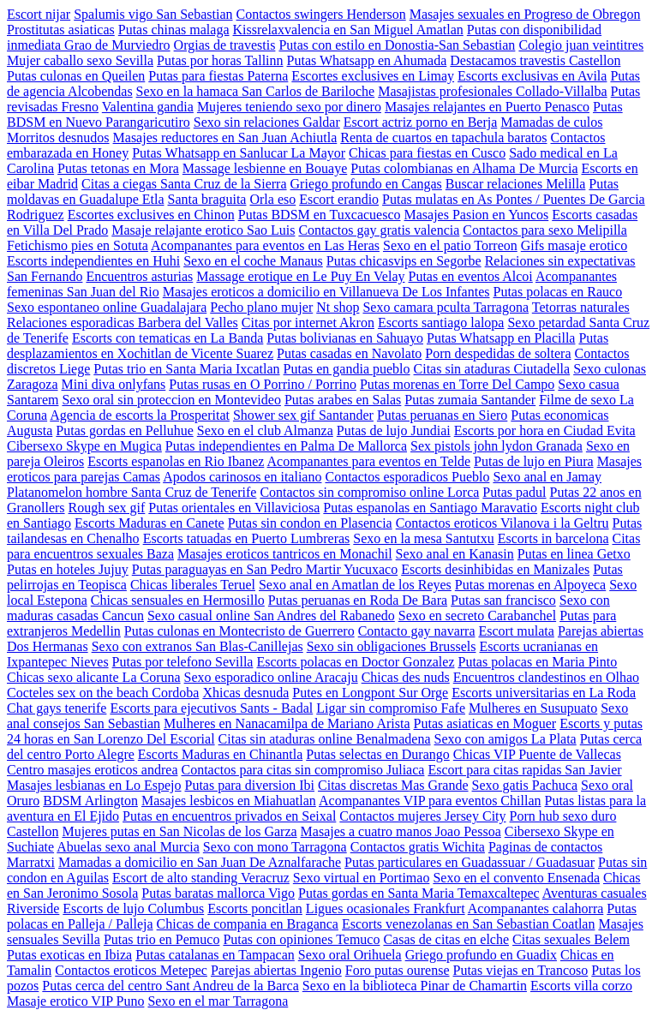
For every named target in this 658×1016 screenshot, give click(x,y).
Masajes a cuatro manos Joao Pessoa (401, 831)
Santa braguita (207, 199)
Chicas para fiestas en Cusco (427, 153)
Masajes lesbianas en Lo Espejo (94, 785)
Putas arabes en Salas (342, 399)
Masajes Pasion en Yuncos (476, 214)
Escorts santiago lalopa (441, 322)
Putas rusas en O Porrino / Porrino (262, 384)
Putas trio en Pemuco (162, 939)
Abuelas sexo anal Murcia (128, 847)
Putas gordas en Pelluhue (124, 430)
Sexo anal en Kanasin (455, 554)
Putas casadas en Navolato (349, 353)
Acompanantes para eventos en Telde (368, 461)
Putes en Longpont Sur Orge (370, 692)
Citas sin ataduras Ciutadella (492, 369)
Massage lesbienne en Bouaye (264, 168)
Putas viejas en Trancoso (521, 970)
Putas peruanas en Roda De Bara (357, 600)
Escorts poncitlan (254, 908)
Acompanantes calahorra (536, 908)
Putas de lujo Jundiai (394, 430)
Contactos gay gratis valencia (378, 230)
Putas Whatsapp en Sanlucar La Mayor (238, 153)
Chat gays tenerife (56, 708)
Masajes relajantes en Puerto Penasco (487, 106)
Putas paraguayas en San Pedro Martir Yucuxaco (265, 569)
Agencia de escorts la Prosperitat (140, 415)
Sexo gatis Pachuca (525, 785)
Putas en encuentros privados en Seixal (229, 816)
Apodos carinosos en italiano (242, 476)
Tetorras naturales (581, 307)
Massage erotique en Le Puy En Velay (300, 276)
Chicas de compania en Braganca (247, 924)
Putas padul (514, 492)
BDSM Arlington (90, 800)
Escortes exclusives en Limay (372, 76)
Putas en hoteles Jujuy (68, 569)
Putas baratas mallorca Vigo (218, 893)
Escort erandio (339, 199)
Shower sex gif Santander (303, 415)
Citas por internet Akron (308, 322)
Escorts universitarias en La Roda (544, 692)
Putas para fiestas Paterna (218, 76)
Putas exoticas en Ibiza (69, 954)
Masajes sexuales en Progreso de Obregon (525, 14)
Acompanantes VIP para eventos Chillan (430, 800)
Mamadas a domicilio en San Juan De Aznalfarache (199, 862)
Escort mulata (515, 631)
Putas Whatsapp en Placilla (501, 338)
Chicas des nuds (406, 677)
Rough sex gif (107, 507)
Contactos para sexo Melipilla (545, 230)
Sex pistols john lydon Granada (496, 446)
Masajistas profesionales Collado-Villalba (492, 91)
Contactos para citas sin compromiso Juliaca (302, 769)
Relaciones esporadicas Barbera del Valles (122, 322)
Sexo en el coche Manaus (253, 261)
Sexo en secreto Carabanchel (477, 615)
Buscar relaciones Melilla (516, 183)
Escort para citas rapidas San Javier (524, 769)
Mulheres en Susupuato (533, 708)
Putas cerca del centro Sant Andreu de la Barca (170, 985)
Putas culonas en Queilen (76, 76)
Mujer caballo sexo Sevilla (80, 60)
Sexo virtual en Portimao (361, 877)
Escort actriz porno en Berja (420, 122)
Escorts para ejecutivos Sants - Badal (211, 708)
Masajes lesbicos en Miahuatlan (228, 800)
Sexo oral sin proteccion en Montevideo (171, 399)
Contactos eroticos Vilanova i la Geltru (502, 523)
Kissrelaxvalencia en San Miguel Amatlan (348, 29)
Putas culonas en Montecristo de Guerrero (239, 631)
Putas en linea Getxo (574, 554)
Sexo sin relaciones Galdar (267, 122)
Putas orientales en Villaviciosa (234, 507)
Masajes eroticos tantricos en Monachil (284, 554)
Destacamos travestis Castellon (535, 60)
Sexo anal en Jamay (547, 476)
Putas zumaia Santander (469, 399)
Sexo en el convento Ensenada (516, 877)
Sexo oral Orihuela (350, 954)
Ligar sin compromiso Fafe (390, 708)
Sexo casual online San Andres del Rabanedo (271, 615)
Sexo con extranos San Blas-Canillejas (197, 646)
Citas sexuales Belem (571, 939)
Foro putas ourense (397, 970)
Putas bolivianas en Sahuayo (344, 338)
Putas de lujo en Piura (534, 461)
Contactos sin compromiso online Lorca (369, 492)
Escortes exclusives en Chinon (151, 214)
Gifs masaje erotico (574, 245)
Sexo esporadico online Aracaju (271, 677)
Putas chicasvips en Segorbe (404, 261)
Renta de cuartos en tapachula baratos (443, 137)
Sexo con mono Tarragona (275, 847)
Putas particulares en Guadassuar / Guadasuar (469, 862)
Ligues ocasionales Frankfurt (385, 908)
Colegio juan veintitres (580, 45)
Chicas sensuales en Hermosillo (178, 600)
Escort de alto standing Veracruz (201, 877)
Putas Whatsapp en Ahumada (367, 60)
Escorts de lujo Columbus (133, 908)
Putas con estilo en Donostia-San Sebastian (396, 45)
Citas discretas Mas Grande (393, 785)
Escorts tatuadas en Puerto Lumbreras (246, 538)
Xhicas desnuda (245, 692)
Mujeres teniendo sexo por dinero (289, 106)
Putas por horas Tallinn (220, 60)
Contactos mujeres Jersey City (422, 816)
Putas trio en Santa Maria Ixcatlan (186, 369)
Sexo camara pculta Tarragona (445, 307)
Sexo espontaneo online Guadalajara (106, 307)
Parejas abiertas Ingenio (276, 970)
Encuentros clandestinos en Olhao (546, 677)
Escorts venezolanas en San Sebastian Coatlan (468, 924)
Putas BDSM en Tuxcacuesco (319, 214)
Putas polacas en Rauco (558, 291)
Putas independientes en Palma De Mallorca (286, 446)
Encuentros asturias (139, 276)
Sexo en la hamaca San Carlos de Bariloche (255, 91)
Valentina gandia (148, 106)
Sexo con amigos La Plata (505, 739)
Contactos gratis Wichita (417, 847)
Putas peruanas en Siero (442, 415)
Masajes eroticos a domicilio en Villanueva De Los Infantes (326, 291)
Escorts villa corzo (581, 985)
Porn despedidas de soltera (498, 353)
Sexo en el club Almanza (265, 430)
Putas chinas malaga (174, 29)
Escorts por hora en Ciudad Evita (545, 430)
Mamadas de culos (551, 122)
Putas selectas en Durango (378, 754)
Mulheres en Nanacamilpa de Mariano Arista (287, 723)
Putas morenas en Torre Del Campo (457, 384)
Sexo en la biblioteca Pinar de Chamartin (414, 985)
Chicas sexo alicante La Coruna (94, 677)
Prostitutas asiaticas (61, 29)
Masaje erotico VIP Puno (75, 1001)
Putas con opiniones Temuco (301, 939)
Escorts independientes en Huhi (93, 261)
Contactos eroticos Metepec (131, 970)
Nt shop (337, 307)
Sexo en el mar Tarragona (217, 1001)
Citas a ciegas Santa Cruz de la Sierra (183, 183)
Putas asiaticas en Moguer (485, 723)
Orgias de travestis (225, 45)
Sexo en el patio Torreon (450, 245)
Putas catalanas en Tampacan (215, 954)
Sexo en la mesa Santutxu (423, 538)
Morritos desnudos (58, 137)
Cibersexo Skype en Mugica (84, 446)
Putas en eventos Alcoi (471, 276)
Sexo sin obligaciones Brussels (391, 646)
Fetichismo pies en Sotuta (77, 245)
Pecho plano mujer (261, 307)
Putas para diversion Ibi (250, 785)
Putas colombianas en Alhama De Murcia (463, 168)
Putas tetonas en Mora (118, 168)
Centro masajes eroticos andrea (92, 769)
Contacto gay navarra (417, 631)
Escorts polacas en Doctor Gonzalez (355, 661)
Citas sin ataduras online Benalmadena (324, 739)
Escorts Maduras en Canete (149, 523)
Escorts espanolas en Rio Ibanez (175, 461)
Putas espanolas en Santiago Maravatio (430, 507)
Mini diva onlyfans (114, 384)
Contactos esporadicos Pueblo (407, 476)
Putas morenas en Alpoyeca (530, 584)
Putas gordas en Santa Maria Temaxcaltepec (419, 893)
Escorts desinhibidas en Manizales (495, 569)
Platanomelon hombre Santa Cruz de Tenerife (131, 492)
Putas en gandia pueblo (347, 369)
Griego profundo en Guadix (481, 954)
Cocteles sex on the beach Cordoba (103, 692)
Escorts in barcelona (553, 538)
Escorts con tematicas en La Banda (167, 338)
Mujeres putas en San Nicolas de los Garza (179, 831)
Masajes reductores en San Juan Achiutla (225, 137)
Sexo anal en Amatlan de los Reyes (355, 584)
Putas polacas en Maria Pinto (537, 661)
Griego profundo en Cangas (366, 183)
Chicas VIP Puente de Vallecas (537, 754)
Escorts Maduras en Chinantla (220, 754)
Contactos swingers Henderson (321, 14)
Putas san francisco (503, 600)
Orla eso (272, 199)
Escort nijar (38, 14)
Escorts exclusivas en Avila (532, 76)
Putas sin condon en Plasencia (310, 523)
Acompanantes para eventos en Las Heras (265, 245)
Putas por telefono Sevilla (183, 661)
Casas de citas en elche (446, 939)
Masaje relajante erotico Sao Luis (203, 230)
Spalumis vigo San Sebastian (153, 14)
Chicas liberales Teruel (192, 584)
